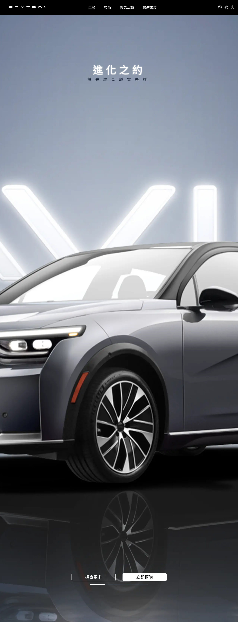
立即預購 (144, 577)
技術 (107, 7)
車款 (91, 7)
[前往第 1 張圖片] (80, 584)
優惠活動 (127, 7)
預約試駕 (150, 7)
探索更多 (93, 577)
